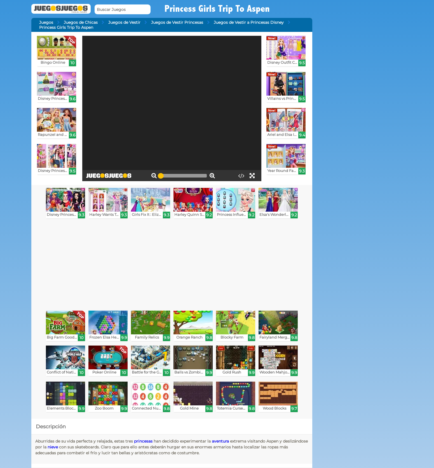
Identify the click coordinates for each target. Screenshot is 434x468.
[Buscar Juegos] (123, 9)
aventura (220, 441)
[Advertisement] (175, 266)
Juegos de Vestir (124, 22)
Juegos (46, 22)
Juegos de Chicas (81, 22)
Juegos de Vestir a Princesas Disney (249, 22)
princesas (143, 441)
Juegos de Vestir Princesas (177, 22)
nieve (53, 447)
